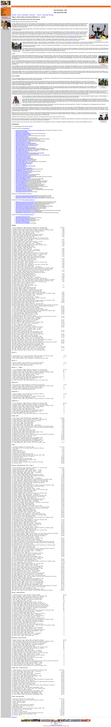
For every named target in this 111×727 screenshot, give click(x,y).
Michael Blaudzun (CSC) (21, 170)
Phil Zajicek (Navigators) (21, 144)
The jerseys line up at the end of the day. (24, 190)
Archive (55, 722)
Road (30, 6)
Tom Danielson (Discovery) (21, 154)
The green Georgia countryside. (22, 151)
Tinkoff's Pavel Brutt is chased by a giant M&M (25, 206)
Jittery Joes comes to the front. (22, 146)
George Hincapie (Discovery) (21, 141)
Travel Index (60, 722)
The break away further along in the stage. (24, 162)
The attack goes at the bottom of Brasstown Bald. (26, 175)
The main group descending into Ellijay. (24, 172)
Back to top (14, 717)
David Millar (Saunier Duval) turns (22, 217)
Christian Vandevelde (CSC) (21, 135)
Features (26, 6)
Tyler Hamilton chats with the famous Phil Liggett (26, 208)
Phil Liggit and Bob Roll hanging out (23, 218)
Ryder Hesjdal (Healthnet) (21, 160)
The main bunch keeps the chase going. (24, 168)
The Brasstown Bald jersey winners (23, 216)
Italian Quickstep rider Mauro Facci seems (24, 204)
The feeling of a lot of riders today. (23, 222)
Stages (2, 8)
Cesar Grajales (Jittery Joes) (21, 149)
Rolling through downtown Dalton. (22, 132)
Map (2, 13)
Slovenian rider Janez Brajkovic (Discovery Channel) (26, 195)
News (20, 6)
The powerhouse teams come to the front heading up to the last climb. (30, 152)
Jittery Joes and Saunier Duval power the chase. (25, 165)
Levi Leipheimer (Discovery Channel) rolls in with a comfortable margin (30, 130)
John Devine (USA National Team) (23, 179)
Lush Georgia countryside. (21, 164)
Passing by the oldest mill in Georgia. (23, 142)
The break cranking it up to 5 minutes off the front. (26, 143)
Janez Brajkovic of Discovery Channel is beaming (26, 212)
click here (31, 126)
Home (2, 7)
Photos (49, 6)
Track (45, 6)
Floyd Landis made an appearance (23, 223)
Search (61, 6)
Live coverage (3, 9)
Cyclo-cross (40, 6)
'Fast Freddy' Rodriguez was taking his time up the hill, (27, 202)
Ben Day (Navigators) (20, 137)
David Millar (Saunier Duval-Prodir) (23, 148)
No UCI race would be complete (22, 209)
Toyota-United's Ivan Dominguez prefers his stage (26, 207)
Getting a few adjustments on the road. (23, 163)
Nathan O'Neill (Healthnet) (21, 178)
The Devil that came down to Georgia (23, 205)
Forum (65, 6)
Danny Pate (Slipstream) (21, 182)
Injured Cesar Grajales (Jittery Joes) (23, 219)
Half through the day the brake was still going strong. (26, 145)
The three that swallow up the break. (23, 177)
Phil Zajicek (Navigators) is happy (22, 220)
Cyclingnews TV (14, 6)
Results (19, 14)
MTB (33, 6)
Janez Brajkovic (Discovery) (21, 140)
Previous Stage (45, 14)
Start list (2, 10)
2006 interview (73, 37)
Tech (23, 6)
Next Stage (51, 14)
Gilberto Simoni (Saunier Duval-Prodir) (23, 155)
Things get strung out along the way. (23, 156)
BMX (36, 6)
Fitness (53, 6)
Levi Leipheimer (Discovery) (21, 184)
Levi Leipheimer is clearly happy (22, 211)
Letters (57, 6)
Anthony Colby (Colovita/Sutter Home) (23, 138)
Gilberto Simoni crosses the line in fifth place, (25, 201)
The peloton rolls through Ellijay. (22, 136)
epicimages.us (27, 128)
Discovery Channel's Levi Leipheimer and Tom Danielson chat (28, 210)
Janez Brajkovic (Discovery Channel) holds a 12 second (27, 197)
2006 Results (3, 15)
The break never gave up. (21, 166)
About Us (56, 723)
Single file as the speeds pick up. (22, 173)
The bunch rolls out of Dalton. (22, 131)
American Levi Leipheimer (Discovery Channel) (25, 196)
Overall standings (24, 14)
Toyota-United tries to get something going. (24, 158)
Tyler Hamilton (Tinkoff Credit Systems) (24, 189)
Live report (39, 14)
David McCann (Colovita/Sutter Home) (23, 133)
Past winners (3, 14)
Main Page (14, 14)
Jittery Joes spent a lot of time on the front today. (25, 147)
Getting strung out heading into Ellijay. (23, 134)
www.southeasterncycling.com (28, 199)
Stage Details (32, 14)
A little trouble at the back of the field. (23, 157)
